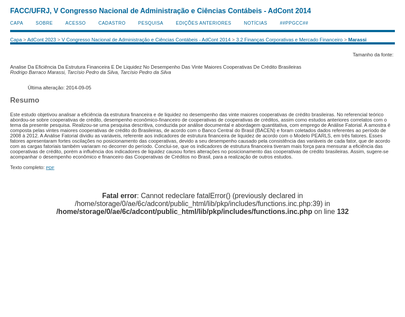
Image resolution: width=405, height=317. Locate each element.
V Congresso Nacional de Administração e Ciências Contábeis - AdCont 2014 (146, 39)
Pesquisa (150, 23)
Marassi (357, 39)
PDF (50, 167)
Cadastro (111, 23)
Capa (16, 23)
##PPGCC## (294, 23)
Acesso (76, 23)
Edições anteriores (204, 23)
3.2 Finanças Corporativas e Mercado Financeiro (289, 39)
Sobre (44, 23)
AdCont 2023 (41, 39)
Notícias (255, 23)
